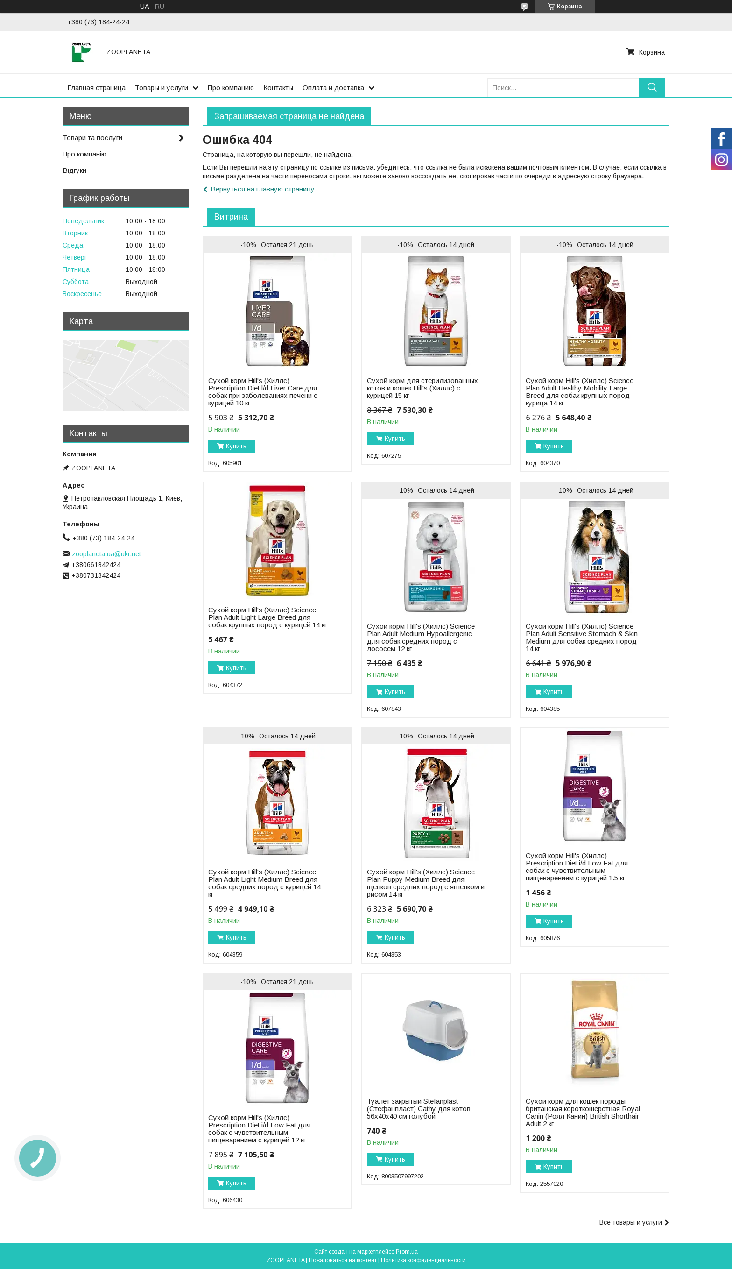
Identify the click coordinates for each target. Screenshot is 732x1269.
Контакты (278, 88)
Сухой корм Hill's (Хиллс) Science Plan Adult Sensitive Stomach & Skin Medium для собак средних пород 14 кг (582, 637)
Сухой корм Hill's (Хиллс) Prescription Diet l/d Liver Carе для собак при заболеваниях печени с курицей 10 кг (262, 392)
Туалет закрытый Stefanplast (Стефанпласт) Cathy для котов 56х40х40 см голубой (419, 1109)
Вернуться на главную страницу (263, 189)
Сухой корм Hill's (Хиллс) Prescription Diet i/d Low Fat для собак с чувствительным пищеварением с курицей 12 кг (259, 1129)
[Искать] (652, 87)
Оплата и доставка (333, 88)
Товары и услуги (161, 88)
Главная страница (96, 88)
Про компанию (231, 88)
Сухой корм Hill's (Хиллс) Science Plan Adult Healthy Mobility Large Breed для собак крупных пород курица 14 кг (579, 392)
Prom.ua (407, 1251)
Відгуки (74, 170)
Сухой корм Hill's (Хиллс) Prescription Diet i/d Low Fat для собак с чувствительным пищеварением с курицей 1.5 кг (577, 867)
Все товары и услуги (630, 1222)
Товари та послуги (92, 138)
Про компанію (84, 154)
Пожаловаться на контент (343, 1260)
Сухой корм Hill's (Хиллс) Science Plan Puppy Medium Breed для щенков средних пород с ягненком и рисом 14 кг (426, 883)
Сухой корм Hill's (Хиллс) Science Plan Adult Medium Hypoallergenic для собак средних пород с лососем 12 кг (421, 637)
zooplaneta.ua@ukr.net (106, 554)
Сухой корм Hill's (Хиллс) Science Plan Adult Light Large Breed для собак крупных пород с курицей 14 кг (267, 617)
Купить (236, 446)
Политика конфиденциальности (423, 1260)
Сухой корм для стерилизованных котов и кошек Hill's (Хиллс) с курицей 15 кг (422, 388)
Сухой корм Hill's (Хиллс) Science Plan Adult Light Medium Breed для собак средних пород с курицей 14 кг (264, 883)
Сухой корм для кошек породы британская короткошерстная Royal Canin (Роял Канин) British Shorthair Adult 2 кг (583, 1112)
